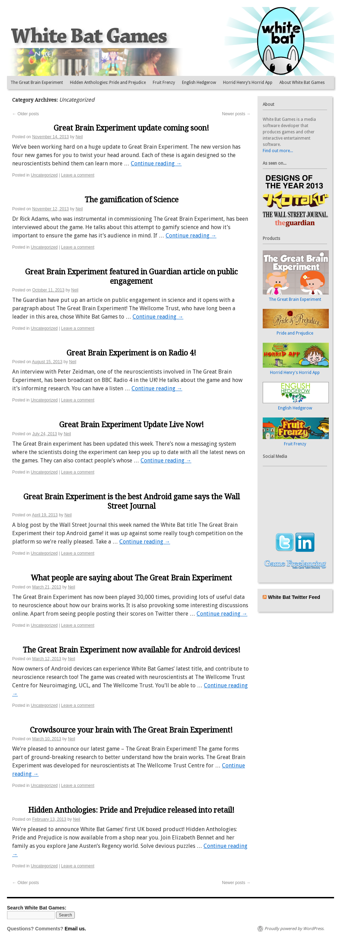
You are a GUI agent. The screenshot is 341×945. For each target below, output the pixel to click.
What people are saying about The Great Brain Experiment (131, 577)
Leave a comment (77, 175)
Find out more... (278, 150)
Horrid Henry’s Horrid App (247, 82)
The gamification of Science (132, 199)
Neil (79, 136)
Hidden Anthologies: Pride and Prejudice (108, 82)
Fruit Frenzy (164, 82)
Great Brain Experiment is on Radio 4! (131, 353)
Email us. (75, 928)
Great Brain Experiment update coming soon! (131, 128)
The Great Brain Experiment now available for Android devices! (131, 650)
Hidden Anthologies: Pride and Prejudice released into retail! (131, 810)
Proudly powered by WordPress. (294, 928)
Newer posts (236, 113)
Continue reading (156, 163)
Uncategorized (44, 175)
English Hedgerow (199, 82)
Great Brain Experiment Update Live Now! (131, 424)
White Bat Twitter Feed (294, 597)
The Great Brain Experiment (36, 82)
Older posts (25, 113)
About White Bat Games (302, 82)
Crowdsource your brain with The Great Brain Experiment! (131, 730)
